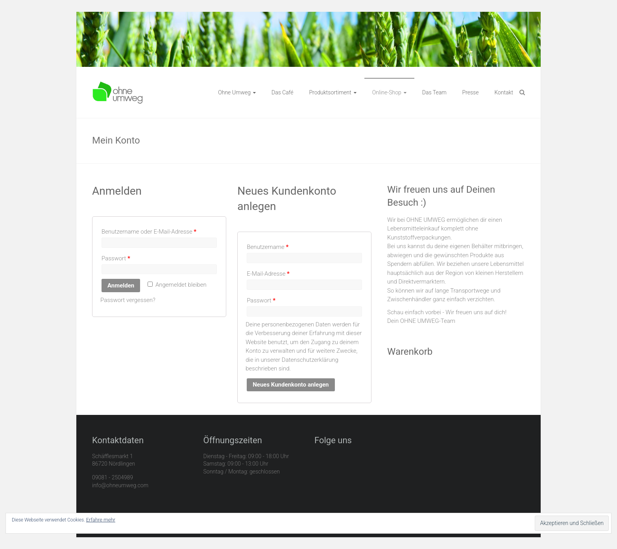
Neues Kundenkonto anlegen (291, 384)
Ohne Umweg (234, 92)
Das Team (434, 92)
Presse (470, 92)
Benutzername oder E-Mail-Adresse (149, 231)
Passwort (116, 258)
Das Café (282, 92)
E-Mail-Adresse (268, 273)
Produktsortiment (330, 92)
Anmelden (120, 285)
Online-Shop (386, 92)
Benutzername (267, 247)
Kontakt (503, 92)
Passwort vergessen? (127, 300)
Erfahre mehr (100, 520)
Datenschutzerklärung (310, 359)
